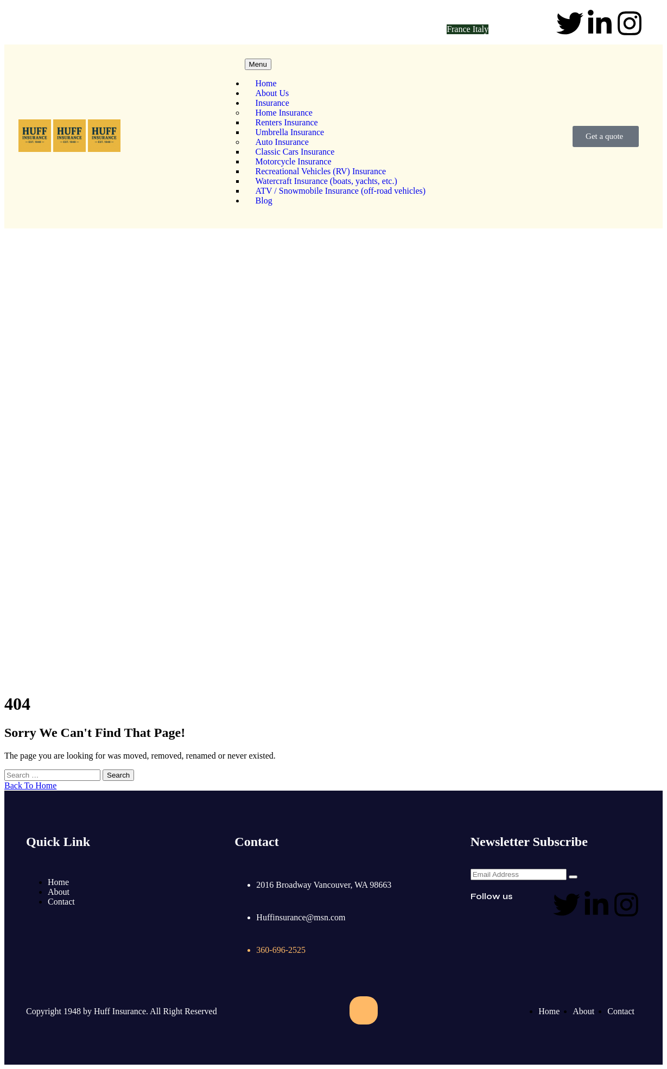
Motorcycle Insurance (294, 161)
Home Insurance (284, 112)
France (460, 29)
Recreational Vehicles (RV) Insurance (321, 171)
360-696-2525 (221, 24)
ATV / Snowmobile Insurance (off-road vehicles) (341, 190)
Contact (61, 901)
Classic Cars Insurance (295, 151)
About (58, 891)
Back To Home (30, 785)
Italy (480, 29)
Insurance (272, 102)
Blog (264, 200)
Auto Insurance (282, 142)
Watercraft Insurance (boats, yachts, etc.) (326, 181)
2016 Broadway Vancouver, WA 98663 (323, 884)
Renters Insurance (287, 122)
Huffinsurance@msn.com (90, 24)
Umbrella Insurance (290, 132)
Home (266, 83)
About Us (272, 93)
